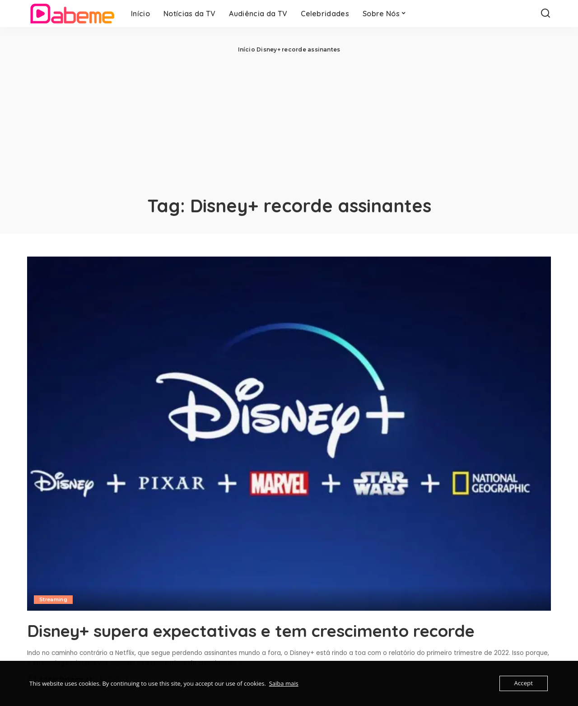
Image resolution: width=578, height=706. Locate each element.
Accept (523, 683)
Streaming (53, 599)
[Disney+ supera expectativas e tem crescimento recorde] (289, 434)
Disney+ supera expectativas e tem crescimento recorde (275, 630)
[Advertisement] (289, 122)
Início (246, 49)
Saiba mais (283, 683)
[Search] (545, 13)
